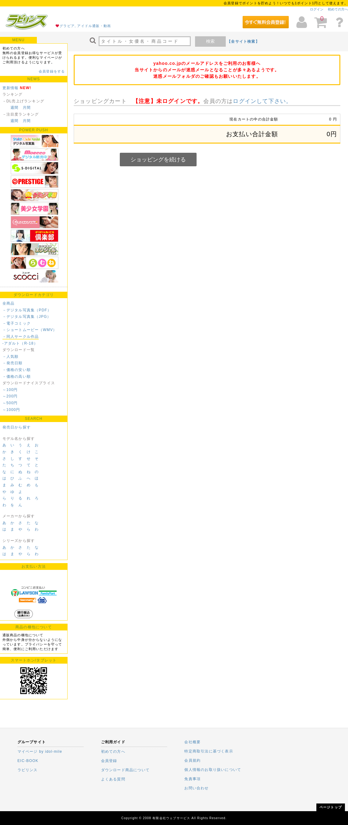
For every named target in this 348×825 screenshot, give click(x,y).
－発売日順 (12, 363)
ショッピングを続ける (158, 159)
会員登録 (109, 761)
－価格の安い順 (16, 370)
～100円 (10, 390)
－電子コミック (16, 323)
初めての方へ (338, 9)
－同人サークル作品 (20, 336)
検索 (210, 41)
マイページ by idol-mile (40, 751)
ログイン (316, 9)
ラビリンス (28, 770)
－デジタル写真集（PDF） (27, 310)
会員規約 (192, 760)
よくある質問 (113, 779)
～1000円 (11, 410)
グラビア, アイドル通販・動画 (85, 26)
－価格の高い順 (16, 376)
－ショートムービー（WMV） (29, 330)
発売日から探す (16, 427)
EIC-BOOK (28, 761)
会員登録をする (52, 71)
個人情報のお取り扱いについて (212, 770)
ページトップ (330, 807)
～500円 (10, 403)
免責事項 (192, 779)
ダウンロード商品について (125, 770)
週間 (14, 107)
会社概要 (192, 742)
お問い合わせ (196, 788)
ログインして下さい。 (262, 101)
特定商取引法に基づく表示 (208, 751)
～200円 (10, 396)
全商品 (8, 303)
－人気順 (10, 356)
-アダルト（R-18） (20, 343)
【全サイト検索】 (243, 41)
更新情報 (10, 88)
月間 (27, 107)
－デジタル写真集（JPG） (26, 316)
